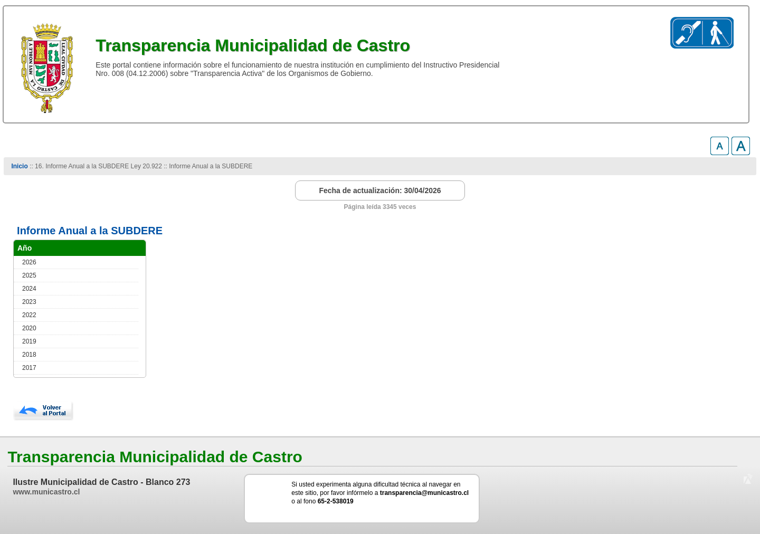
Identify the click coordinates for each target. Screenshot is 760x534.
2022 (29, 315)
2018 (29, 354)
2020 (29, 328)
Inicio (19, 166)
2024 (29, 288)
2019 (29, 341)
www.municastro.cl (46, 492)
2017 (29, 367)
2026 (29, 262)
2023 (29, 302)
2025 (29, 275)
